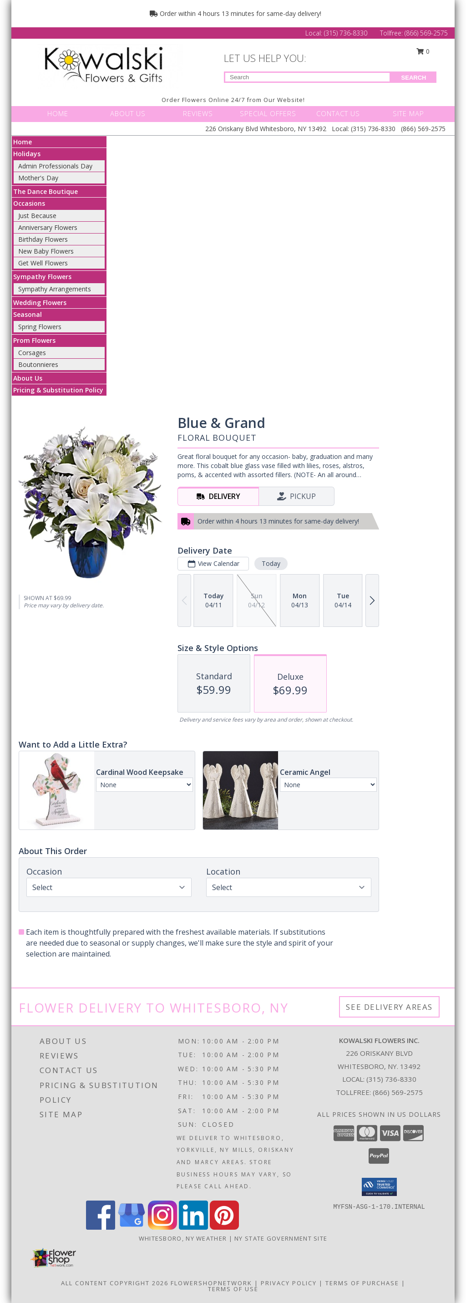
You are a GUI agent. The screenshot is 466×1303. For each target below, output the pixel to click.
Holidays (27, 153)
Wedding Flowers (39, 302)
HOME (57, 113)
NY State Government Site (280, 1238)
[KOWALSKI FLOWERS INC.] (112, 65)
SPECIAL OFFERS (268, 113)
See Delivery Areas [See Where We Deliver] (389, 1007)
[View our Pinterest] (224, 1227)
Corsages (32, 352)
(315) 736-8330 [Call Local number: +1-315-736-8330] (346, 33)
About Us (27, 378)
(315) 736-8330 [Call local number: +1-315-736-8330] (391, 1079)
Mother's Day (38, 177)
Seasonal (27, 314)
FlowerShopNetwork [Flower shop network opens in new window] (211, 1283)
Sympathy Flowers (42, 276)
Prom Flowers (34, 340)
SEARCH (413, 77)
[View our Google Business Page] (131, 1227)
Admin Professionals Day (55, 166)
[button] (379, 1187)
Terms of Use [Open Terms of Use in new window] (233, 1289)
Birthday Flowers (43, 239)
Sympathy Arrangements (54, 289)
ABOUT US (128, 113)
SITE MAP (408, 113)
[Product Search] (307, 77)
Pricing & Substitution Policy (58, 390)
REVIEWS (198, 113)
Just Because (37, 215)
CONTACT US (338, 113)
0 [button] (423, 51)
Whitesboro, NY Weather (183, 1238)
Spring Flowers (39, 326)
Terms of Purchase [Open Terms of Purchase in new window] (362, 1283)
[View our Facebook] (100, 1227)
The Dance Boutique (45, 191)
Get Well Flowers (43, 263)
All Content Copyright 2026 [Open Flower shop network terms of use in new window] (114, 1283)
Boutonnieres (38, 364)
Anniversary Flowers (47, 227)
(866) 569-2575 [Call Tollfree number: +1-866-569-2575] (426, 33)
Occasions (29, 203)
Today (271, 563)
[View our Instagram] (162, 1227)
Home (22, 141)
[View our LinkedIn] (193, 1227)
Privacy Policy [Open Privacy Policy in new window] (289, 1283)
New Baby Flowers (46, 251)
